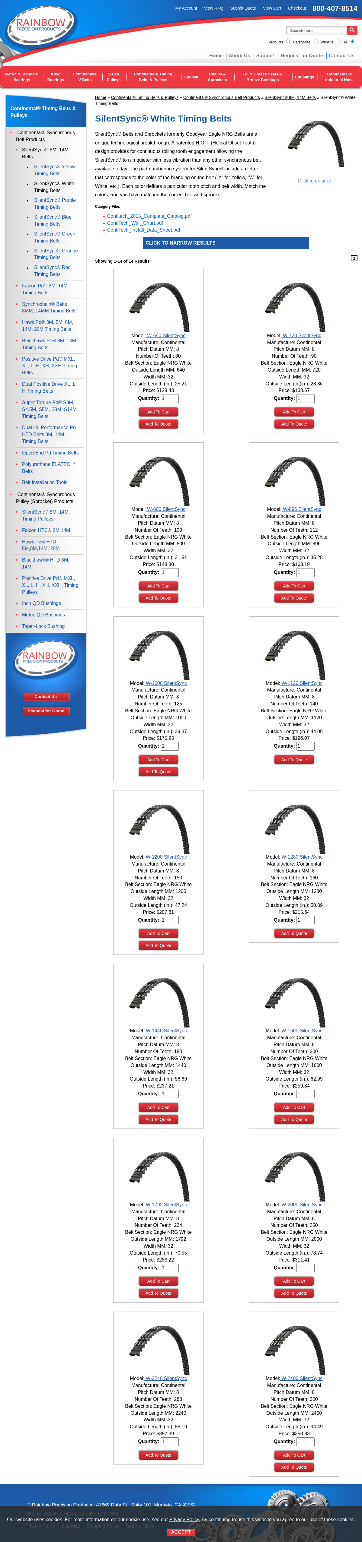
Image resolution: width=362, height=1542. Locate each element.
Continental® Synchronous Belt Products (221, 97)
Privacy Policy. (184, 1519)
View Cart (272, 8)
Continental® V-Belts (85, 77)
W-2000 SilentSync (301, 1204)
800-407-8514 (334, 8)
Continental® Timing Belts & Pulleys (153, 77)
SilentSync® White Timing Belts (54, 187)
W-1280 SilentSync (301, 857)
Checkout (297, 8)
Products (276, 42)
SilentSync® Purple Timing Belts (55, 204)
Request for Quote (302, 55)
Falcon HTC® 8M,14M (46, 530)
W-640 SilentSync (165, 335)
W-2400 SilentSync (301, 1378)
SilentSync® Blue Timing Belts (53, 220)
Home (216, 55)
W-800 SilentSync (165, 509)
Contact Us (341, 55)
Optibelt (191, 77)
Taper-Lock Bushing (43, 626)
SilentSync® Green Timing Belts (54, 237)
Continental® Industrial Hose (339, 77)
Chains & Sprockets (217, 77)
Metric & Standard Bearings (21, 77)
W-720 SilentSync (301, 335)
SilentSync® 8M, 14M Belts (290, 97)
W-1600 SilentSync (301, 1030)
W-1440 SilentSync (165, 1030)
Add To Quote (158, 424)
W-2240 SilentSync (165, 1378)
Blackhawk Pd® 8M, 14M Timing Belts (49, 344)
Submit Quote (243, 8)
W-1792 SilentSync (165, 1204)
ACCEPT (181, 1532)
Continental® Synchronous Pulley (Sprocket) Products (45, 498)
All (346, 42)
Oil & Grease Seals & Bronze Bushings (262, 77)
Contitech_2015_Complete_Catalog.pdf (149, 216)
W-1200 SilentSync (165, 857)
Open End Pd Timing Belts (50, 452)
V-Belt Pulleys (114, 77)
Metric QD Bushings (43, 614)
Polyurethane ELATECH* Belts (49, 468)
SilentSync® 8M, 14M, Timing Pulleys (46, 515)
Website (327, 42)
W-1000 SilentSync (165, 683)
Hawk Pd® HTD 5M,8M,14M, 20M (40, 545)
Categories (301, 42)
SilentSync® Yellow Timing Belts (54, 170)
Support (265, 55)
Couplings (304, 77)
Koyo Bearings (55, 77)
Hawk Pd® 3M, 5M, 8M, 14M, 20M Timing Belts (47, 326)
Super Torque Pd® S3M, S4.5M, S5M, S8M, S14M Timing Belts (49, 409)
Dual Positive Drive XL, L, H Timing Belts (49, 388)
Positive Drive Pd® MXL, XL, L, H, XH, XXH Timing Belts (49, 365)
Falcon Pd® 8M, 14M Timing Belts (45, 289)
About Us (239, 55)
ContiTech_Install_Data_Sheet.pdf (143, 230)
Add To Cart (158, 412)
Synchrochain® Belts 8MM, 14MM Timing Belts (49, 308)
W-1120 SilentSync (301, 683)
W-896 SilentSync (301, 509)
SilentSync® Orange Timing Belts (56, 254)
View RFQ (213, 8)
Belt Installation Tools (44, 482)
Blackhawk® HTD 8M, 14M (45, 563)
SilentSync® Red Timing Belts (52, 271)
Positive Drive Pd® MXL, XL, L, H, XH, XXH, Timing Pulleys (50, 585)
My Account (186, 8)
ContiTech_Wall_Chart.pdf (135, 223)
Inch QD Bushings (41, 603)
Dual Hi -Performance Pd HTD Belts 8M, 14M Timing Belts (49, 434)
